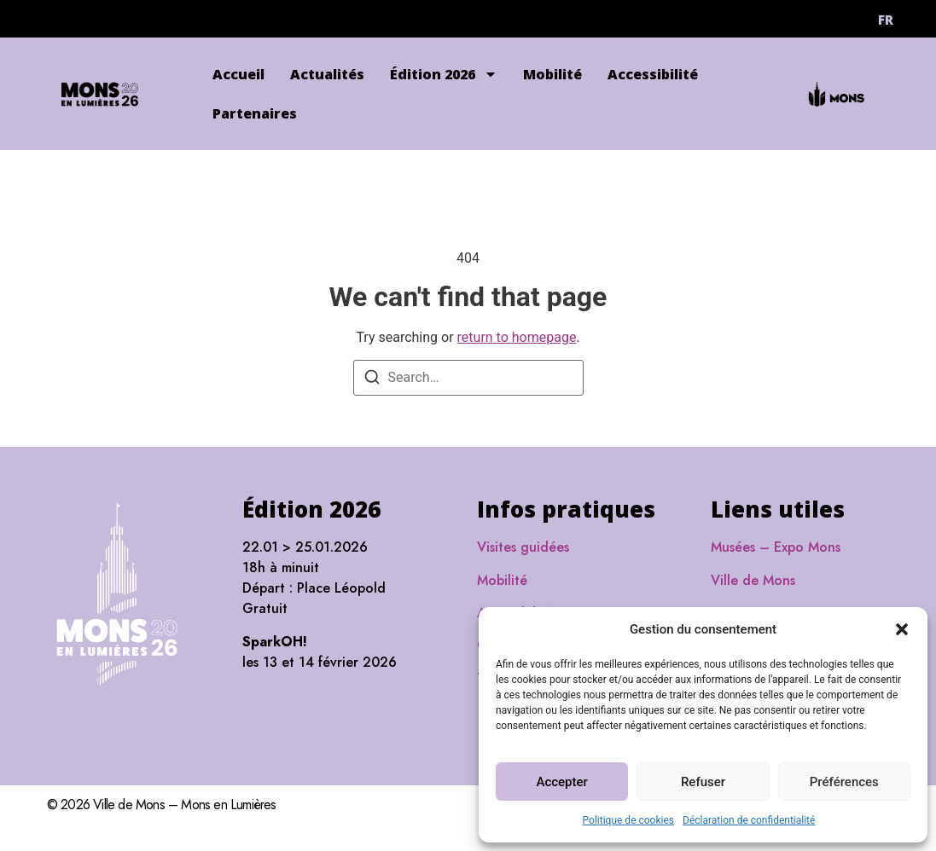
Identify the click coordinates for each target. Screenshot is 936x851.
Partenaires (254, 113)
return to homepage (517, 337)
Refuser (703, 782)
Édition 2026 (443, 74)
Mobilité (552, 74)
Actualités (327, 74)
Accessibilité (653, 74)
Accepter (561, 782)
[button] (901, 629)
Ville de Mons (753, 580)
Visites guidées (523, 547)
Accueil (238, 74)
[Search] (372, 380)
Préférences (844, 782)
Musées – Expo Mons (775, 547)
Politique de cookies (628, 820)
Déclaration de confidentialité (749, 820)
